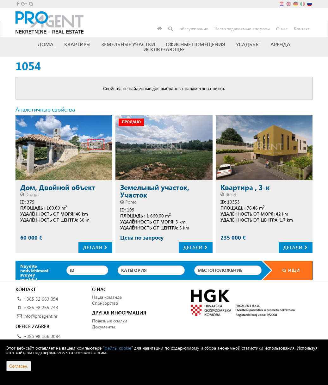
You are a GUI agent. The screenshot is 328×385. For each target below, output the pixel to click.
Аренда (280, 44)
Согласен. (18, 366)
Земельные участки (128, 44)
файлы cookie (117, 348)
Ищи (287, 270)
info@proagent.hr (40, 316)
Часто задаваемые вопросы (242, 29)
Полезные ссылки (109, 321)
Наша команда (107, 297)
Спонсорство (105, 303)
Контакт (302, 29)
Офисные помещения (195, 44)
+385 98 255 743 (40, 307)
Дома (45, 44)
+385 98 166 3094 (42, 336)
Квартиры (77, 44)
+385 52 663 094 (40, 299)
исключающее (164, 49)
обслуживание (193, 29)
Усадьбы (248, 44)
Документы (103, 327)
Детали (95, 247)
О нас (282, 29)
